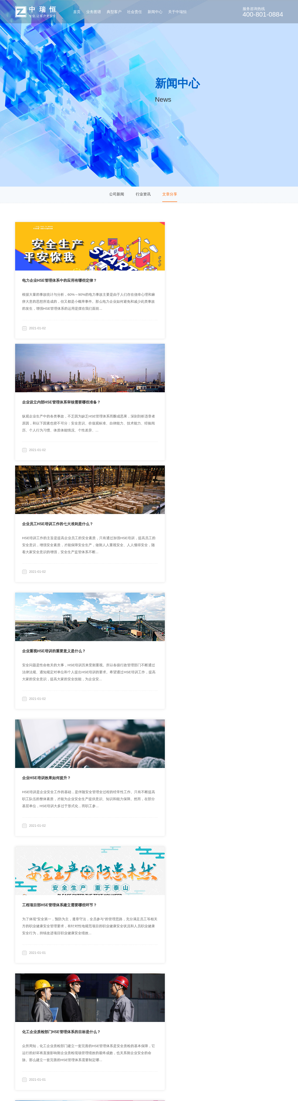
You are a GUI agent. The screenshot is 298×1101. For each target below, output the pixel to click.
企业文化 (206, 987)
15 (220, 926)
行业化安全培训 (59, 1022)
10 (157, 926)
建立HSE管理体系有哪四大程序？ (234, 735)
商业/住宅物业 (105, 987)
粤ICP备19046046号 (199, 1090)
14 (207, 926)
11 (169, 926)
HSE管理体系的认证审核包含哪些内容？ (240, 503)
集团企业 (100, 977)
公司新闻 (116, 194)
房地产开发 (102, 998)
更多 (97, 1019)
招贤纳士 (206, 1008)
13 (194, 926)
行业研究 (136, 977)
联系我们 (206, 1019)
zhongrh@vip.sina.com (263, 990)
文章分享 (169, 194)
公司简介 (206, 977)
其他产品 (53, 1033)
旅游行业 (100, 1008)
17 (236, 926)
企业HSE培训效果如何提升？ (138, 387)
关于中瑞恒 (206, 966)
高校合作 (136, 987)
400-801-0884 (266, 975)
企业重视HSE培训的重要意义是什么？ (54, 387)
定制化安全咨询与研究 (65, 977)
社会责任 (134, 966)
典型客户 (99, 966)
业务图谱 (52, 966)
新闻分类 (169, 966)
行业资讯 (143, 194)
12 (182, 926)
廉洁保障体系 (210, 998)
